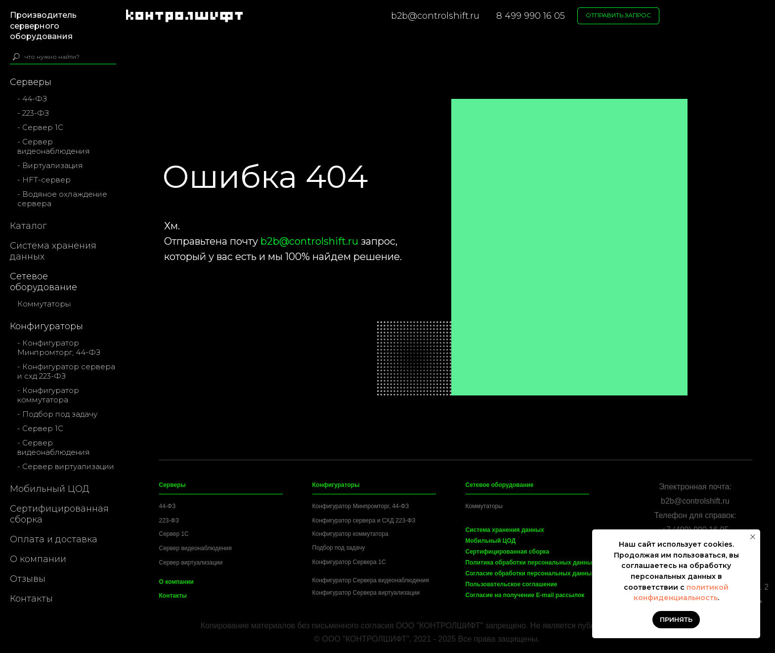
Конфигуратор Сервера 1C (349, 562)
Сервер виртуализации (191, 562)
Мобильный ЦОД (49, 488)
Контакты (31, 598)
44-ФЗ (167, 506)
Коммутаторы (44, 303)
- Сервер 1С (40, 127)
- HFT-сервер (44, 179)
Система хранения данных (53, 251)
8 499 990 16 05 (530, 15)
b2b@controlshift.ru (435, 15)
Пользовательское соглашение (512, 584)
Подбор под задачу (338, 547)
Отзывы (27, 578)
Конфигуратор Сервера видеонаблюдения (370, 580)
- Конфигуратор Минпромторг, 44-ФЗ (58, 347)
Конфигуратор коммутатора (350, 533)
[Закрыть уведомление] (753, 537)
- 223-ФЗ (33, 113)
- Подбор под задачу (57, 414)
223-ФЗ (169, 520)
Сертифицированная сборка (59, 514)
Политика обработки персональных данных (531, 562)
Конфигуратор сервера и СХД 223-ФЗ (364, 520)
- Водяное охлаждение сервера (62, 198)
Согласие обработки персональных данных (530, 573)
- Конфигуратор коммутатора (48, 395)
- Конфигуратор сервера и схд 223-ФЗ (66, 371)
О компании (38, 559)
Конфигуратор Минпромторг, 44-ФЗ (360, 506)
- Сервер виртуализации (65, 466)
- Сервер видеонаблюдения (53, 146)
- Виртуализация (50, 165)
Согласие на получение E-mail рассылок (525, 595)
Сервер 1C (174, 533)
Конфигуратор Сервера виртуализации (366, 592)
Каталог (28, 225)
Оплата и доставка (53, 539)
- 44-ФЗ (32, 98)
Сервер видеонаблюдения (195, 548)
